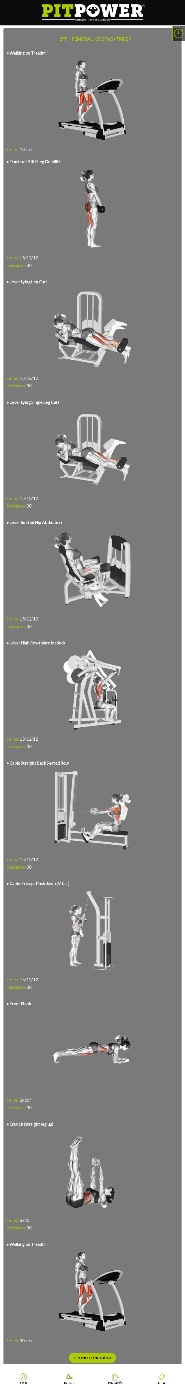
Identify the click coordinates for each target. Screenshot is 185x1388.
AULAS (162, 1383)
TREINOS (69, 1383)
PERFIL (23, 1383)
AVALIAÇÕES (115, 1383)
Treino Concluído (92, 1358)
